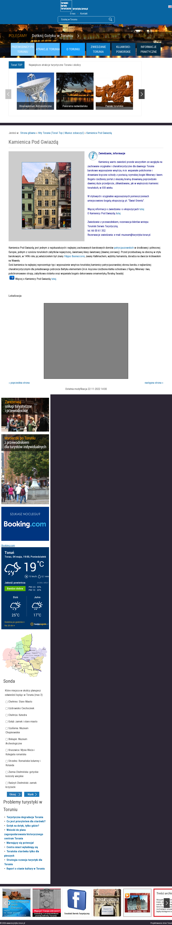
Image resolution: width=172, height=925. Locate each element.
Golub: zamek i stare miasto (22, 721)
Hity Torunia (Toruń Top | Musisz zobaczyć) (61, 133)
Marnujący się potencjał (20, 842)
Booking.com (8, 545)
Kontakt (84, 13)
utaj (119, 213)
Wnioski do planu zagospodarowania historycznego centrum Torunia (23, 834)
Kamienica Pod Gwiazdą (99, 133)
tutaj (141, 209)
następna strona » (154, 382)
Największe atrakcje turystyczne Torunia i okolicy (55, 65)
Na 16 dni (9, 625)
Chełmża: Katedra (17, 715)
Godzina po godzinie (14, 622)
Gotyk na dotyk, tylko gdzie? (23, 825)
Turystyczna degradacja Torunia (25, 817)
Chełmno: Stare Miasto (20, 701)
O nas (72, 13)
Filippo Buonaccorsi (74, 256)
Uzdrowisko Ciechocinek (21, 708)
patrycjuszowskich (124, 247)
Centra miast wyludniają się (22, 847)
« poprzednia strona (19, 382)
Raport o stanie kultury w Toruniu (26, 868)
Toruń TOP (16, 65)
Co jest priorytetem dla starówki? (26, 821)
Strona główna (27, 133)
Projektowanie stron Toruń (161, 923)
